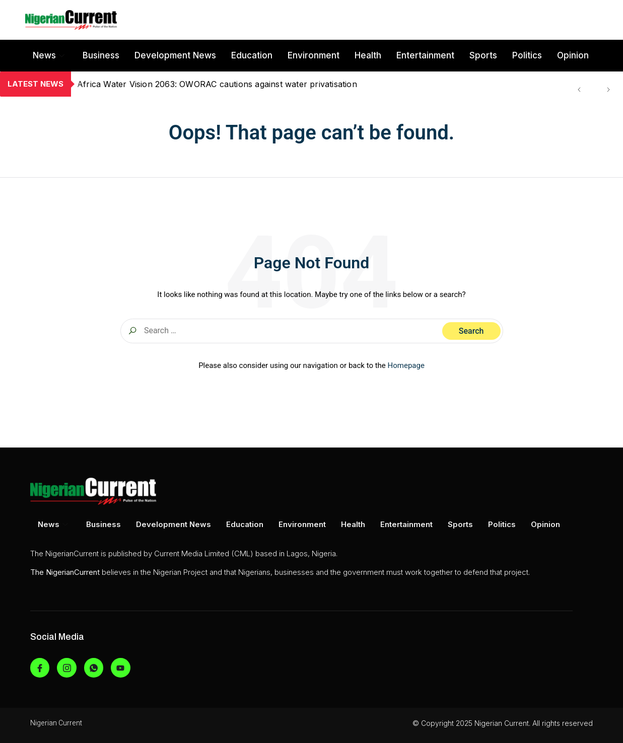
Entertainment (425, 55)
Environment (313, 55)
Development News (175, 55)
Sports (483, 55)
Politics (527, 55)
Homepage (406, 365)
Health (368, 55)
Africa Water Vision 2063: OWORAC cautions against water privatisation (217, 84)
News (48, 55)
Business (101, 55)
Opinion (573, 55)
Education (251, 55)
